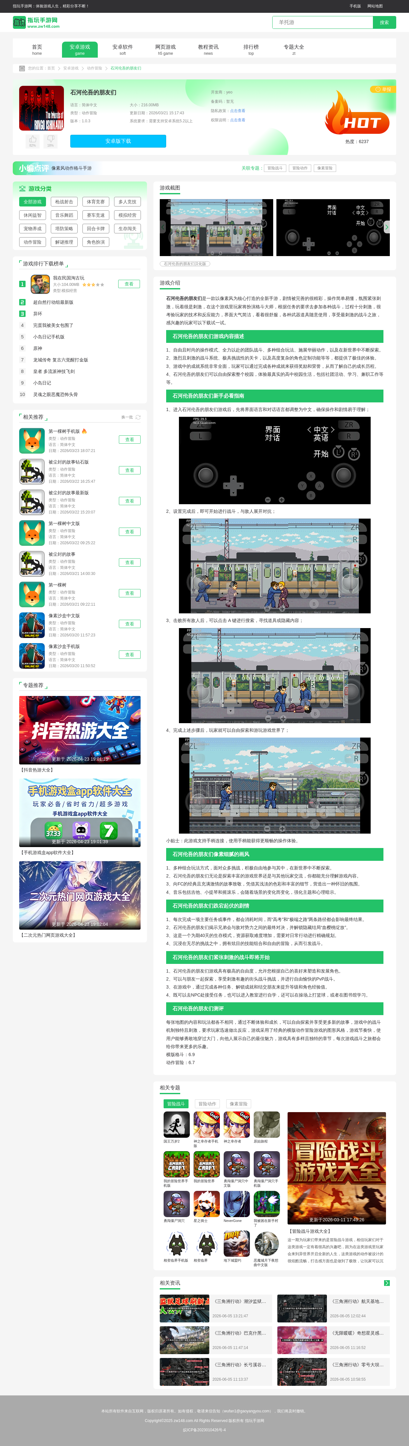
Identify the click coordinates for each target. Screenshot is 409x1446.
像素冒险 (325, 168)
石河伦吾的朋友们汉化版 (185, 264)
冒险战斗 (275, 168)
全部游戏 (33, 201)
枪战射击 (64, 201)
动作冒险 (94, 68)
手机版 (355, 6)
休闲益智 (33, 215)
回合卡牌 (96, 228)
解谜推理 (64, 242)
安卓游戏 (71, 68)
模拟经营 (127, 215)
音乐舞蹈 (64, 215)
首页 (51, 68)
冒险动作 (300, 168)
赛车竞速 (96, 215)
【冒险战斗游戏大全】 (310, 1231)
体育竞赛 (96, 201)
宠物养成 (33, 228)
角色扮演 (96, 242)
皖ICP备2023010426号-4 (204, 1430)
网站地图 (375, 6)
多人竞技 (127, 201)
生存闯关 (127, 228)
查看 (129, 439)
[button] (387, 227)
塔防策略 (64, 228)
